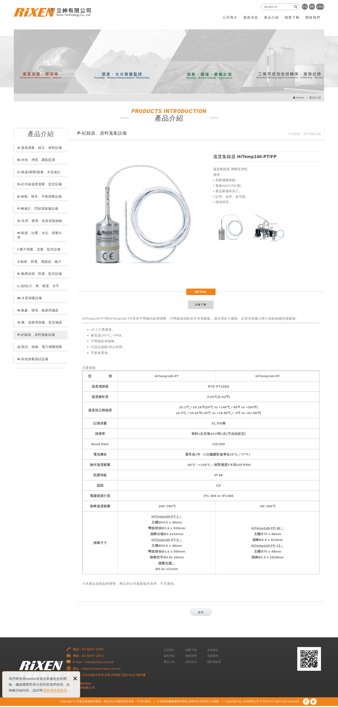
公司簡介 (230, 17)
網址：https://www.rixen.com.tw (97, 669)
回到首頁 (191, 663)
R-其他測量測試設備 (32, 359)
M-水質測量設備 (29, 298)
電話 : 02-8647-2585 (88, 650)
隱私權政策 (214, 663)
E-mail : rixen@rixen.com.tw (93, 663)
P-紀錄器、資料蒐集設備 (36, 334)
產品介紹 (271, 17)
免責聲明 (212, 656)
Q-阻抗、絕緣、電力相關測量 (39, 347)
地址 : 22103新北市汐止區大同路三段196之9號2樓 (109, 676)
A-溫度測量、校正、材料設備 (39, 147)
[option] (142, 216)
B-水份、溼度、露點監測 (36, 160)
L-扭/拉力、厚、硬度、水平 (38, 286)
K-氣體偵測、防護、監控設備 (39, 273)
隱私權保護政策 (55, 690)
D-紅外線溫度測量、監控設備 (39, 184)
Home (300, 97)
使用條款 (212, 651)
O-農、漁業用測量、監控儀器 (39, 322)
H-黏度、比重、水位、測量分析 (39, 235)
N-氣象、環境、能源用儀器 (38, 310)
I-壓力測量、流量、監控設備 (39, 249)
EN (312, 6)
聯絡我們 (312, 17)
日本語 (320, 6)
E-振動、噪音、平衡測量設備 (39, 196)
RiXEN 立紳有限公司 (55, 14)
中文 (305, 6)
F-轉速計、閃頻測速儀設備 (37, 208)
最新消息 (250, 17)
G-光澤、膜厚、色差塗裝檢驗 (39, 221)
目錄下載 (201, 305)
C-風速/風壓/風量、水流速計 (39, 172)
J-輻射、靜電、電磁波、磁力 (39, 261)
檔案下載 (292, 17)
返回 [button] (201, 613)
